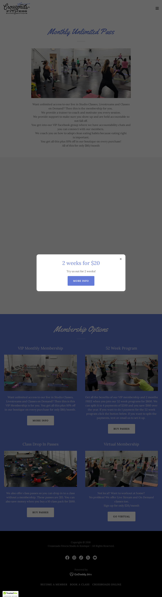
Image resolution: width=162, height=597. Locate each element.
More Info (81, 280)
